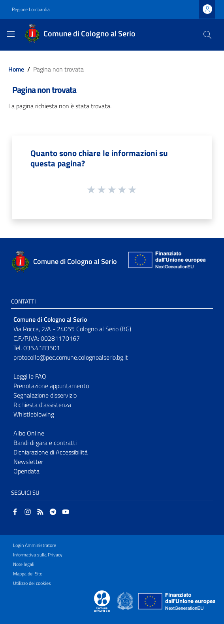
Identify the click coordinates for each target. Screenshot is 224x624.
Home (16, 69)
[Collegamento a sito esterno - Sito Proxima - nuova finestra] (102, 601)
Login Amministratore (34, 545)
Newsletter (28, 461)
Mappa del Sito (27, 573)
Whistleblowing (33, 414)
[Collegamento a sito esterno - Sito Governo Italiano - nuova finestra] (125, 601)
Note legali (23, 564)
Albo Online (28, 433)
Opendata (26, 471)
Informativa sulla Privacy (37, 554)
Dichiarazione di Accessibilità (50, 452)
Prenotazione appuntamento (51, 385)
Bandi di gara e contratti (45, 442)
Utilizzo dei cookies (32, 583)
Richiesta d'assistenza (42, 404)
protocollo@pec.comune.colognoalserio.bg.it (70, 357)
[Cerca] (207, 35)
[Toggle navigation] (10, 34)
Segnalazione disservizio (45, 395)
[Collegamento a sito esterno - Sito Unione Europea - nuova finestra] (165, 262)
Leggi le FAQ (29, 376)
